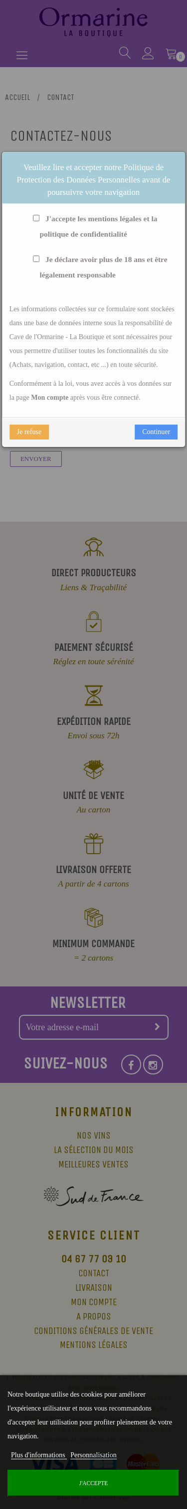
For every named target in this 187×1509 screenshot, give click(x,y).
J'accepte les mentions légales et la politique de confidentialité (93, 226)
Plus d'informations (39, 1455)
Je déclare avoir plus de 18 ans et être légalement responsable (98, 267)
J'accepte (93, 1483)
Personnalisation (93, 1455)
